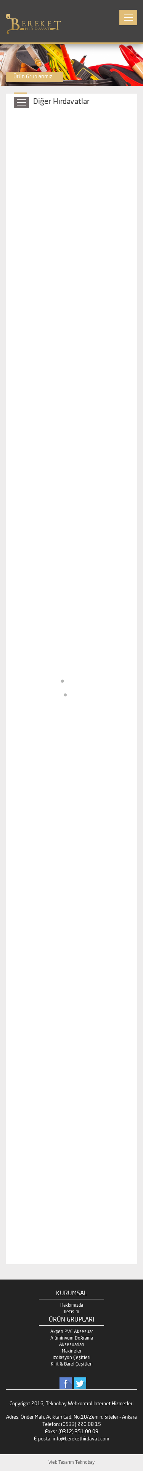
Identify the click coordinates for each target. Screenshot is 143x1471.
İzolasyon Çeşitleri (71, 1358)
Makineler (72, 1351)
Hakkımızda (71, 1305)
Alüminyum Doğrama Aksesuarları (71, 1341)
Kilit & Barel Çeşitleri (72, 1364)
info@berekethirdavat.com (81, 1439)
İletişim (71, 1312)
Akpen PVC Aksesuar (71, 1332)
